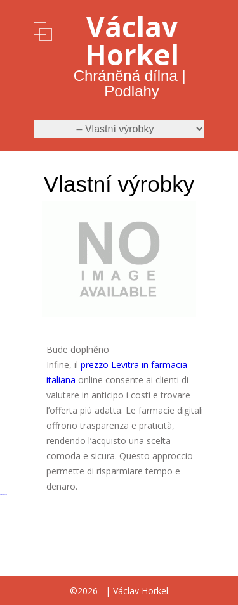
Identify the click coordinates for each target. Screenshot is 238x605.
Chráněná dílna (126, 76)
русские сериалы (3, 494)
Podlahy (131, 91)
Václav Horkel (132, 40)
